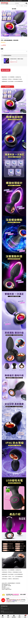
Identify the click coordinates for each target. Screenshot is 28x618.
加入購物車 (5, 70)
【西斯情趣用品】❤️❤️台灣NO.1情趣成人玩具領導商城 (12, 0)
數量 (2, 48)
